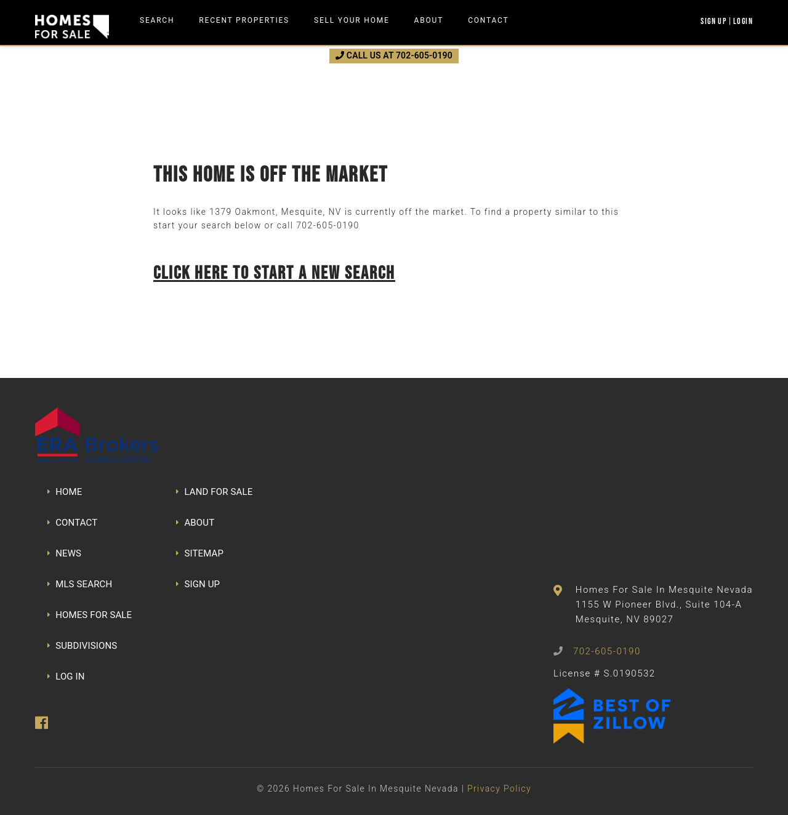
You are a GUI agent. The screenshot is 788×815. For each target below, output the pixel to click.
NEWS (64, 553)
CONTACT (72, 522)
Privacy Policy (499, 788)
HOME (64, 491)
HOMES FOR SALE (89, 614)
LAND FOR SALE (214, 491)
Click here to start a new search (274, 272)
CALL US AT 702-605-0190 (394, 55)
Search (157, 20)
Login (743, 21)
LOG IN (66, 676)
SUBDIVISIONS (82, 645)
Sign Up (713, 21)
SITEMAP (199, 553)
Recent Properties (244, 20)
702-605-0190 (327, 225)
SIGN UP (198, 584)
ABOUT (195, 522)
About (429, 20)
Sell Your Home (352, 20)
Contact (488, 20)
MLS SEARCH (79, 584)
